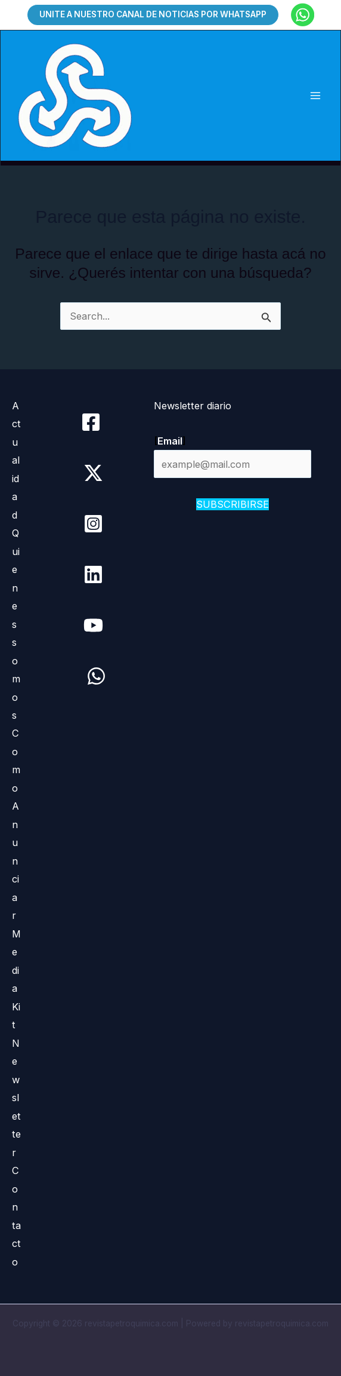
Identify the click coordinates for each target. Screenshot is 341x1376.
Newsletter (16, 1098)
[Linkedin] (93, 574)
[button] (153, 14)
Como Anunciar (16, 824)
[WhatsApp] (96, 676)
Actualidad (16, 460)
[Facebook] (91, 422)
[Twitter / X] (93, 473)
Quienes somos (16, 624)
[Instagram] (93, 523)
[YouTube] (93, 625)
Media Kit (16, 979)
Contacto (16, 1215)
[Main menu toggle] (315, 95)
